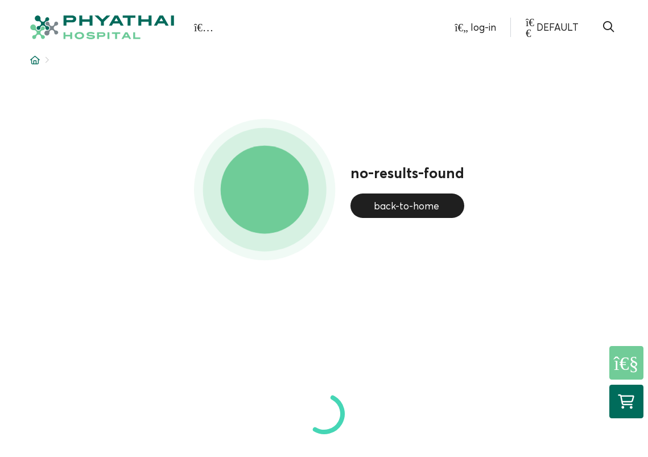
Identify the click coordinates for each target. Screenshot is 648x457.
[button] (102, 28)
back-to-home (407, 205)
